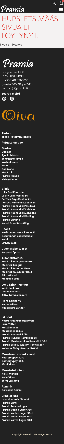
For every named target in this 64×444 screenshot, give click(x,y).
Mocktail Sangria (12, 265)
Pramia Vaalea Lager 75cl (17, 409)
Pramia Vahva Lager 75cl (17, 416)
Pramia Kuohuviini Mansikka (19, 213)
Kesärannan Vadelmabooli (17, 236)
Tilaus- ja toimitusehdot (16, 136)
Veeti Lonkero (10, 288)
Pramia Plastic (10, 176)
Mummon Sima (10, 278)
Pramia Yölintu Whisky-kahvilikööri (23, 344)
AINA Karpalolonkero (14, 295)
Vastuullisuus (10, 162)
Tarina (5, 165)
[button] (54, 3)
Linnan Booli (9, 243)
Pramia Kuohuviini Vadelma (18, 209)
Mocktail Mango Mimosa (17, 261)
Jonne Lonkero (11, 291)
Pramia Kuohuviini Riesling (18, 216)
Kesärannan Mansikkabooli (18, 232)
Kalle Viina (8, 377)
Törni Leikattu (10, 380)
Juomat (6, 152)
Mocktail (7, 172)
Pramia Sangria (11, 219)
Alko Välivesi (9, 275)
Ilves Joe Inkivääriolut (15, 399)
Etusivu (6, 148)
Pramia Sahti (9, 403)
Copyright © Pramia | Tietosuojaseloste (32, 434)
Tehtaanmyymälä (12, 158)
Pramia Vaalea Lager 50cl (17, 413)
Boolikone (8, 169)
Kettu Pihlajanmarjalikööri (18, 320)
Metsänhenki (10, 327)
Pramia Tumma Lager (14, 406)
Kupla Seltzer (10, 304)
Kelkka (6, 239)
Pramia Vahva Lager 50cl (17, 420)
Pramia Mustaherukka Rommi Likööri (24, 341)
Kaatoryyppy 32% (13, 357)
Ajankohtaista (10, 155)
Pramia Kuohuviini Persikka (18, 206)
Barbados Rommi (12, 390)
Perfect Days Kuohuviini (16, 199)
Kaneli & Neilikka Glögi (15, 223)
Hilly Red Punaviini (13, 192)
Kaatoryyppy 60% (13, 361)
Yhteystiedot (10, 179)
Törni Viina (8, 364)
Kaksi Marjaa (10, 374)
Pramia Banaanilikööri (15, 334)
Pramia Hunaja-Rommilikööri (19, 338)
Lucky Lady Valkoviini (15, 195)
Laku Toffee (9, 324)
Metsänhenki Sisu (12, 331)
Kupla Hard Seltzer (13, 308)
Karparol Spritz (11, 252)
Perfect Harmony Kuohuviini (19, 202)
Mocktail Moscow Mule (16, 268)
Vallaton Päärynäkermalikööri (20, 348)
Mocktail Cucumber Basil (17, 272)
